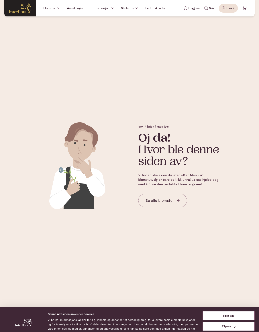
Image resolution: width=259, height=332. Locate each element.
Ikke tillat (228, 318)
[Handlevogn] (244, 8)
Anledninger (75, 8)
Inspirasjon (102, 8)
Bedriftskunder (155, 8)
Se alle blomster (163, 201)
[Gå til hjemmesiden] (20, 8)
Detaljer (53, 324)
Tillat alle (228, 297)
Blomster (49, 8)
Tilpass (229, 308)
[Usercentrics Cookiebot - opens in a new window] (24, 325)
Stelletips (127, 8)
